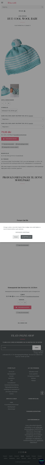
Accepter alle (26, 237)
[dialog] (22, 232)
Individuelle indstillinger (23, 232)
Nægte (16, 237)
